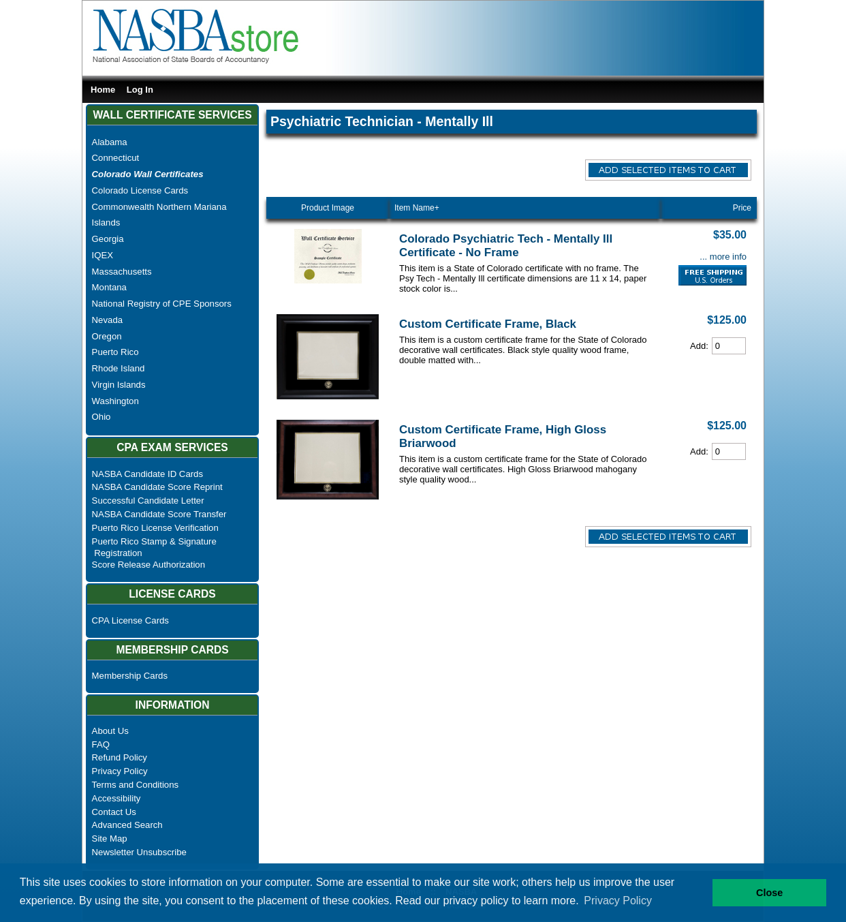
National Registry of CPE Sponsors (162, 303)
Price (742, 208)
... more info (723, 256)
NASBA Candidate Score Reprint (157, 487)
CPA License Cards (130, 620)
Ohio (101, 417)
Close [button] (769, 892)
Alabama (109, 142)
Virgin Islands (119, 385)
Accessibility (116, 798)
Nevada (107, 320)
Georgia (108, 239)
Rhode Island (118, 368)
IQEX (103, 255)
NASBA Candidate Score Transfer (159, 514)
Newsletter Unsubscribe (139, 852)
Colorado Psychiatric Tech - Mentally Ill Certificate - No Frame (505, 245)
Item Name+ (416, 208)
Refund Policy (119, 757)
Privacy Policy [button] (618, 900)
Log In (140, 89)
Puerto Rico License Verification (155, 528)
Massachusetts (122, 271)
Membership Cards (130, 676)
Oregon (107, 336)
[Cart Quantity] (729, 345)
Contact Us (114, 812)
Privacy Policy (120, 771)
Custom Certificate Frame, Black (487, 324)
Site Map (109, 838)
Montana (109, 287)
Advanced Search (127, 825)
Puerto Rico (115, 352)
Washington (115, 401)
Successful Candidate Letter (148, 500)
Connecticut (116, 158)
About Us (110, 731)
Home (103, 89)
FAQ (101, 744)
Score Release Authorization (148, 564)
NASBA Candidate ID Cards (147, 474)
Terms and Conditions (135, 785)
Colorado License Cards (140, 190)
